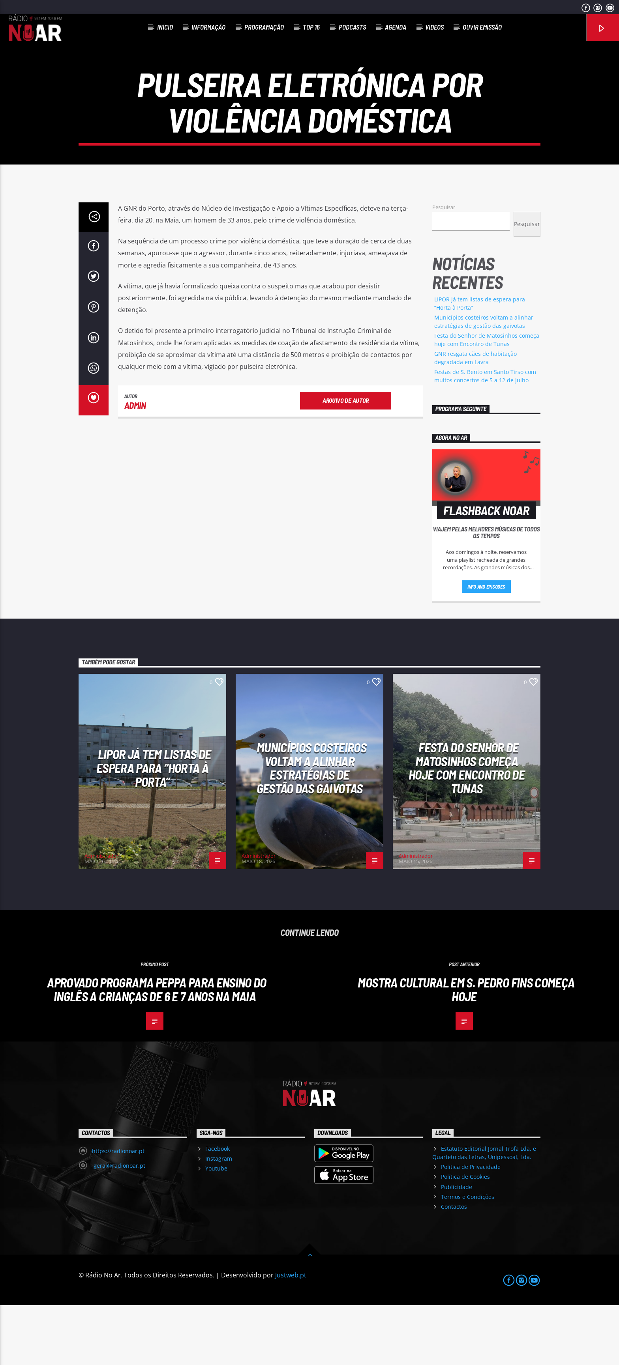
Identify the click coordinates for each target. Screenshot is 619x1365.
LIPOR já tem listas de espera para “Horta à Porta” (153, 827)
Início (165, 27)
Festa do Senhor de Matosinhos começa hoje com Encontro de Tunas (467, 828)
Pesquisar (443, 267)
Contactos (454, 1266)
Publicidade (456, 1247)
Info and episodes (486, 646)
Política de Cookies (465, 1236)
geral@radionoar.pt (118, 1225)
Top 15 (311, 27)
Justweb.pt (290, 1335)
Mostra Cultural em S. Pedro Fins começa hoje (466, 1049)
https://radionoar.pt (118, 1211)
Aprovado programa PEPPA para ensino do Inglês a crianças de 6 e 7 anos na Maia (156, 1049)
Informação (208, 27)
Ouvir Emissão (482, 27)
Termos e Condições (467, 1256)
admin (135, 465)
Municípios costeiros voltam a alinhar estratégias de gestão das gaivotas (312, 828)
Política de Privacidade (471, 1226)
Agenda (395, 27)
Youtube (216, 1228)
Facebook (217, 1208)
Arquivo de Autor (346, 460)
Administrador (101, 915)
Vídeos (434, 27)
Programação (264, 27)
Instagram (218, 1218)
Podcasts (352, 27)
